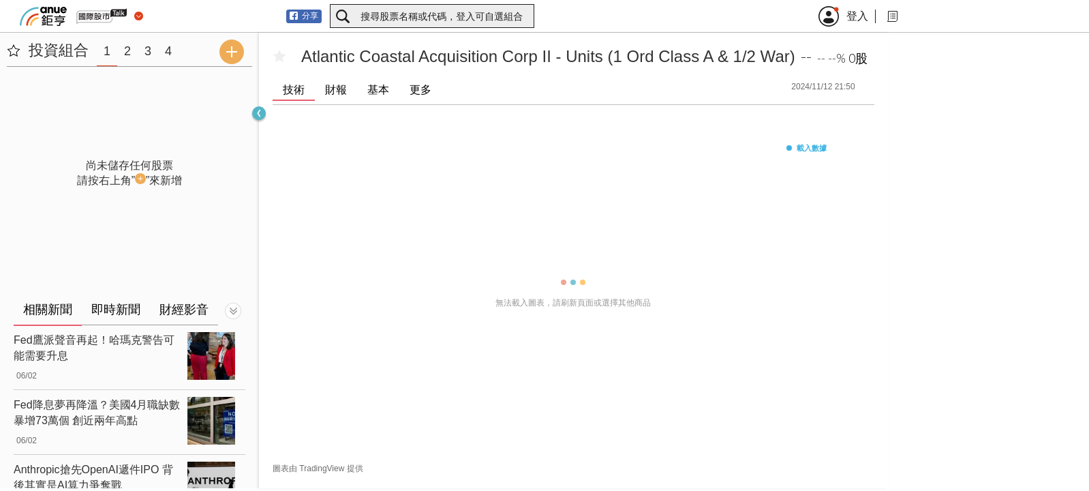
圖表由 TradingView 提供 (318, 468)
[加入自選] (279, 56)
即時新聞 (115, 309)
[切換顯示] (233, 311)
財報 (336, 89)
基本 (378, 89)
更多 (420, 89)
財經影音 (184, 309)
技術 (294, 89)
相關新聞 (47, 309)
